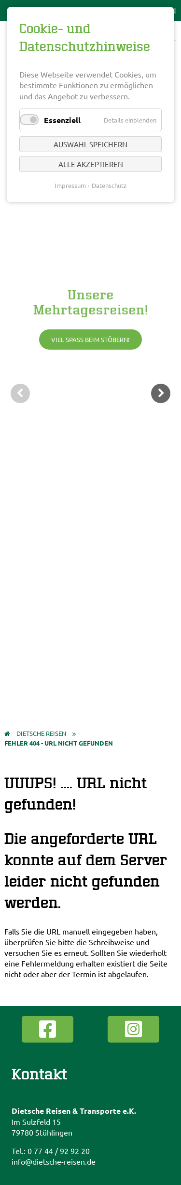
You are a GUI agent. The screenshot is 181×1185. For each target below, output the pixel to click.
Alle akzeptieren (90, 164)
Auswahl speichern (90, 144)
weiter (160, 393)
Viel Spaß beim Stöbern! (90, 339)
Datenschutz (109, 185)
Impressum (70, 185)
